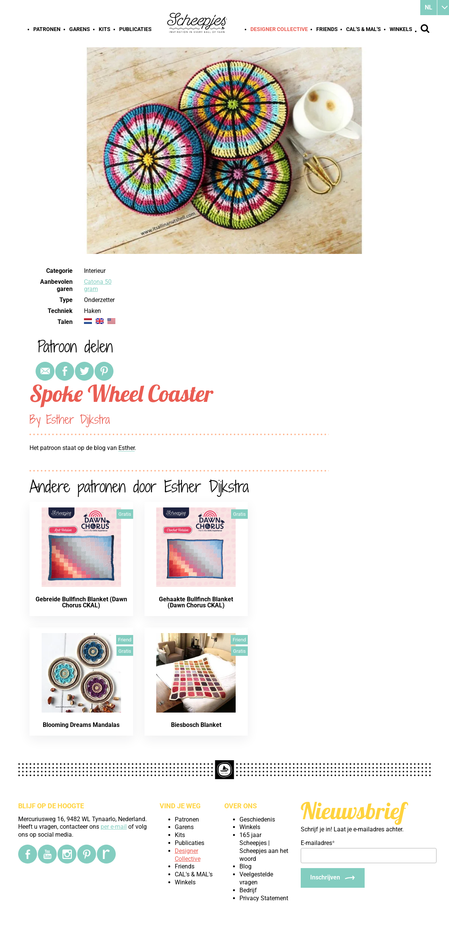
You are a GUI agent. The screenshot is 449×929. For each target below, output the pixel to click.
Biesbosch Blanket (196, 724)
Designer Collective (279, 29)
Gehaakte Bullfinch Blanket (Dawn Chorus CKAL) (196, 602)
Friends (327, 29)
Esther (126, 447)
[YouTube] (47, 854)
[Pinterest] (86, 854)
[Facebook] (27, 854)
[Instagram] (66, 854)
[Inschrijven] (333, 878)
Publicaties (135, 29)
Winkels (401, 29)
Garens (79, 29)
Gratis (124, 514)
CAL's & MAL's (363, 29)
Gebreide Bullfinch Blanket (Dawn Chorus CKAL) (81, 602)
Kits (104, 29)
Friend (124, 640)
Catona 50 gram (98, 285)
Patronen (47, 29)
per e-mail (114, 826)
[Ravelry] (106, 854)
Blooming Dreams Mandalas (81, 724)
